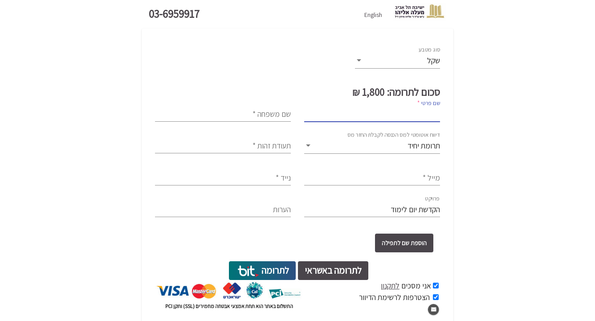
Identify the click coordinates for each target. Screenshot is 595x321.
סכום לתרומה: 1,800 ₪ (396, 92)
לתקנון (390, 285)
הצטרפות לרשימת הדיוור (394, 297)
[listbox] (397, 61)
